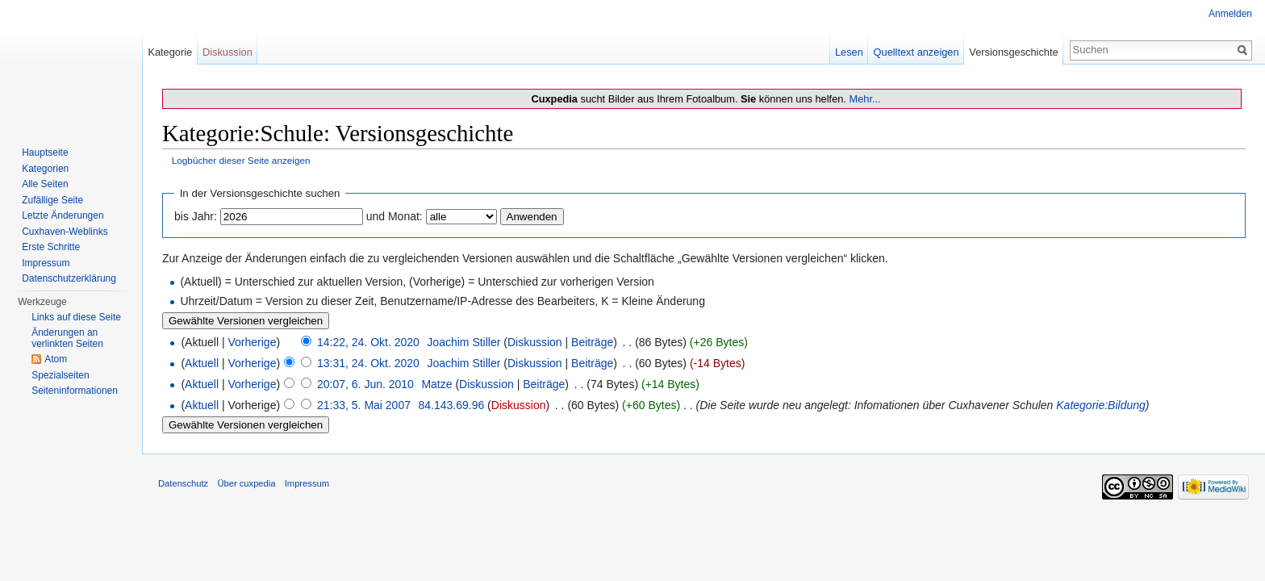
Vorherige (252, 342)
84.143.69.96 (451, 405)
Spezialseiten (60, 375)
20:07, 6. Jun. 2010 (365, 384)
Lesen (849, 52)
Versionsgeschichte (1013, 52)
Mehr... (864, 99)
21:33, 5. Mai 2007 (364, 405)
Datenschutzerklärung (69, 278)
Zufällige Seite (52, 200)
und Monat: (394, 216)
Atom (55, 359)
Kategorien (45, 168)
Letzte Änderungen (62, 215)
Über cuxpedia (246, 483)
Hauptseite (45, 152)
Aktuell (202, 363)
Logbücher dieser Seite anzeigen (241, 160)
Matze (436, 384)
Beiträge (592, 342)
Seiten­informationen (74, 390)
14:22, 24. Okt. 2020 (368, 342)
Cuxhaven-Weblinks (65, 231)
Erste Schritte (51, 247)
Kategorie (170, 52)
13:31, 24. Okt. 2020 (368, 363)
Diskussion (534, 342)
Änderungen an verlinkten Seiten (67, 338)
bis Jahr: (195, 216)
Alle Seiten (45, 184)
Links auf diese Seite (76, 317)
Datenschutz (183, 483)
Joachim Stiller (463, 342)
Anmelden (1230, 13)
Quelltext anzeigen (916, 52)
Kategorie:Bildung (1101, 405)
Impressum (45, 263)
